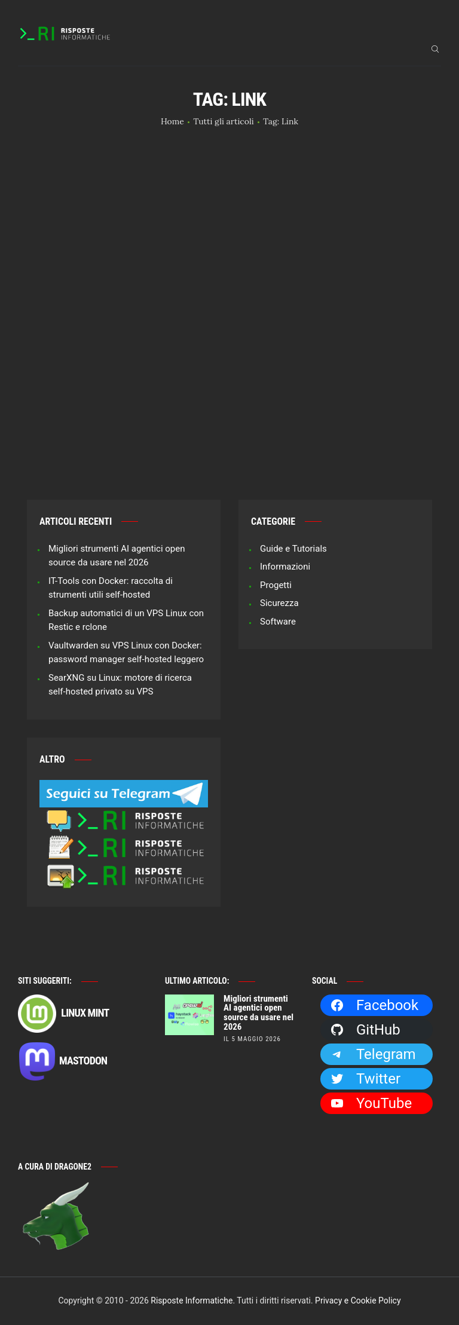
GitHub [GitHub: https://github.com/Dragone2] (365, 1029)
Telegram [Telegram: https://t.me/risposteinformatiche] (373, 1054)
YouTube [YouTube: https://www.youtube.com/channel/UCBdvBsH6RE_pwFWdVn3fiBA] (371, 1103)
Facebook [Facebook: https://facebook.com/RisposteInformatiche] (374, 1005)
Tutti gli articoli (223, 121)
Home (172, 121)
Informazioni (285, 566)
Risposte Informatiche (191, 1300)
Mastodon (62, 1061)
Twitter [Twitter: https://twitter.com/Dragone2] (365, 1078)
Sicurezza (279, 603)
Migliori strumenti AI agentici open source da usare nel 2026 (258, 1013)
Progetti (276, 585)
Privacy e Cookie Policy (357, 1300)
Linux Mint (63, 1013)
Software (278, 621)
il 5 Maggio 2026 (252, 1039)
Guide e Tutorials (293, 548)
